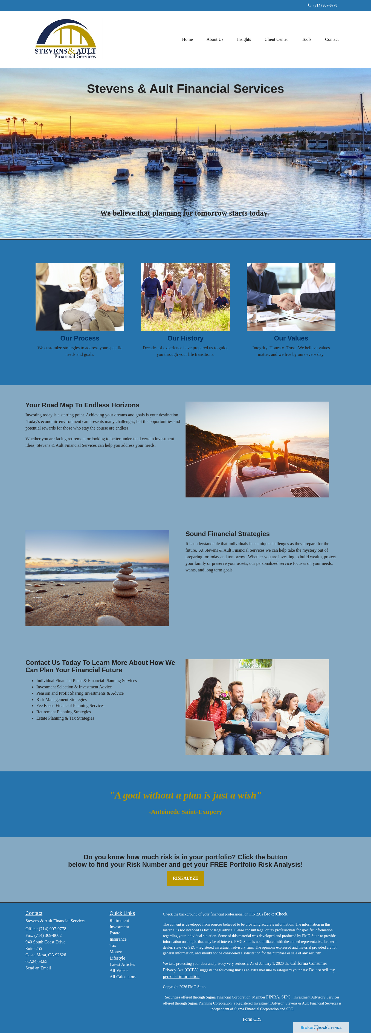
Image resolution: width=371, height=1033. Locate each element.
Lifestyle (117, 958)
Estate (115, 933)
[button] (215, 39)
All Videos (119, 970)
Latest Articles (122, 964)
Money (116, 951)
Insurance (118, 939)
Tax (113, 945)
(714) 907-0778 (323, 5)
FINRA (272, 997)
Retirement (119, 920)
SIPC (286, 997)
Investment (119, 927)
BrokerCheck (275, 914)
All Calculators (123, 976)
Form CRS (252, 1019)
